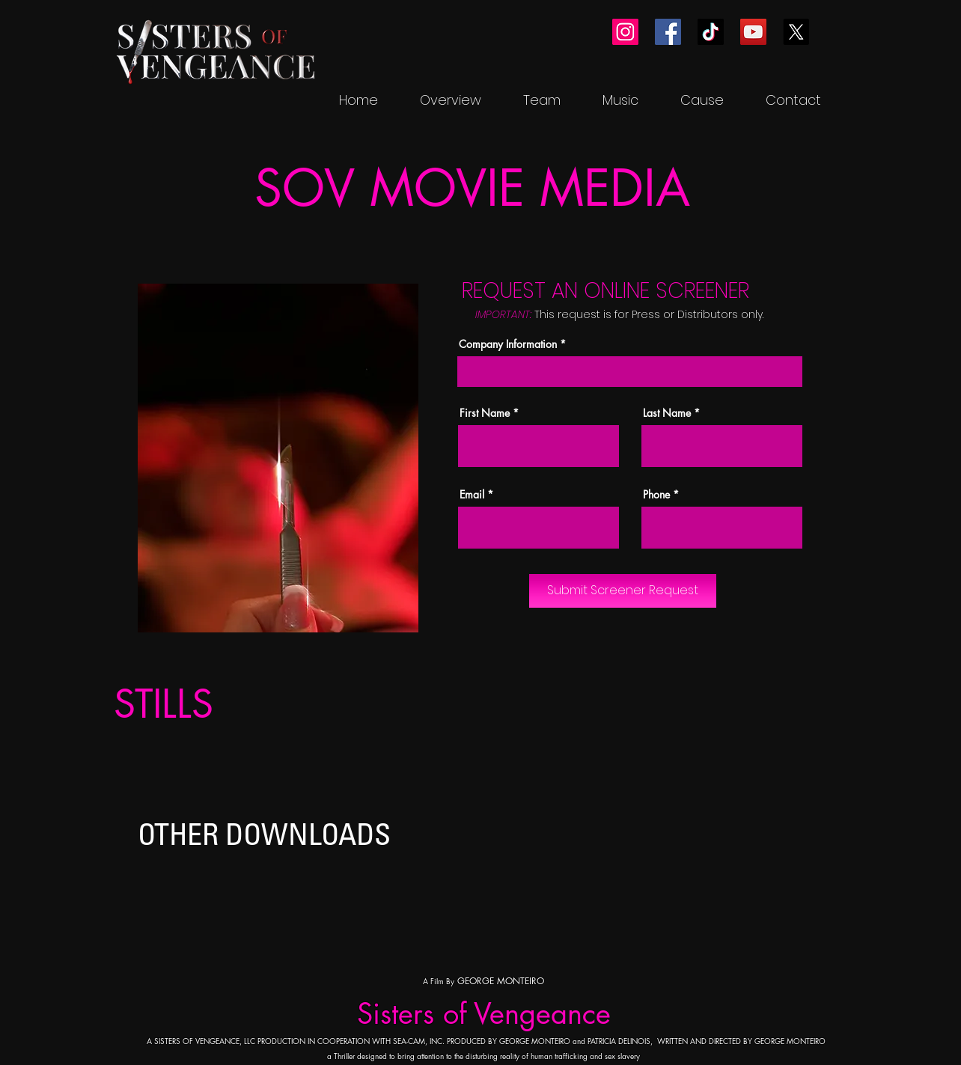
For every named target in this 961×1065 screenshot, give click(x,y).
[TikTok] (711, 32)
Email (472, 494)
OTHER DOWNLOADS (264, 833)
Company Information (508, 344)
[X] (796, 32)
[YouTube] (753, 32)
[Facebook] (668, 32)
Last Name (667, 413)
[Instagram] (625, 32)
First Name (485, 413)
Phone (656, 494)
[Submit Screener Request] (622, 591)
